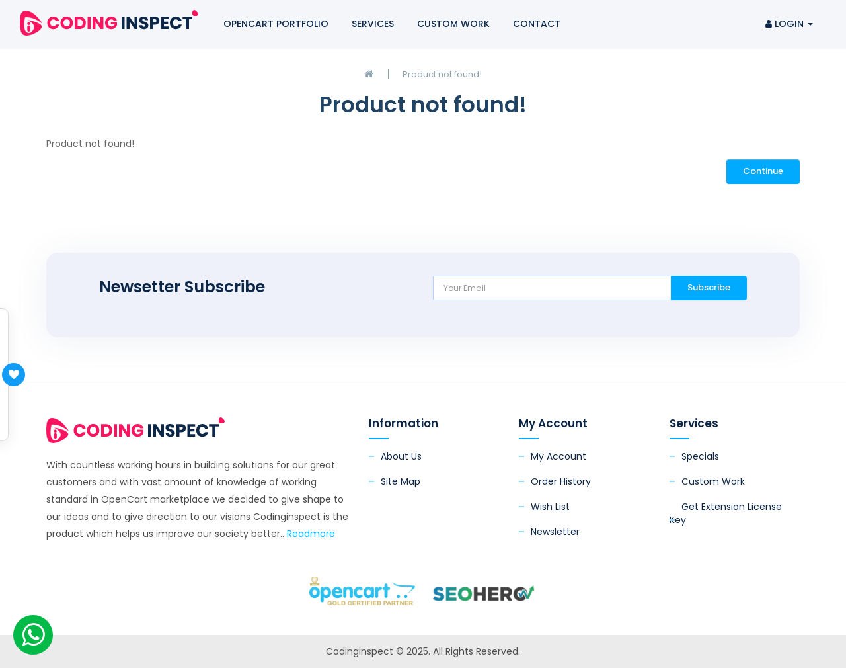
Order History (561, 481)
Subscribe (708, 287)
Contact (536, 23)
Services (373, 23)
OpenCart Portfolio (275, 23)
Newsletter (555, 531)
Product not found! (442, 74)
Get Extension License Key (726, 513)
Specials (700, 456)
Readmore (311, 533)
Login (789, 23)
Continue (763, 171)
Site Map (400, 481)
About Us (401, 456)
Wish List (550, 506)
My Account (558, 456)
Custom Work (453, 23)
